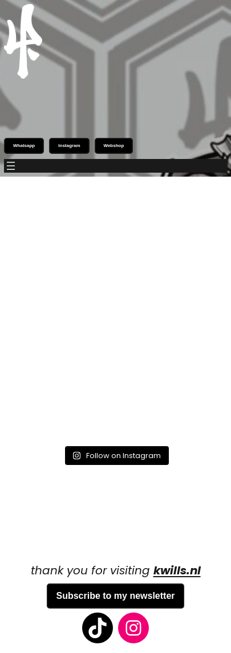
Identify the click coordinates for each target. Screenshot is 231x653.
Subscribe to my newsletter (115, 596)
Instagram (69, 145)
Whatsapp (24, 145)
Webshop (114, 145)
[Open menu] (11, 166)
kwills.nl (177, 570)
